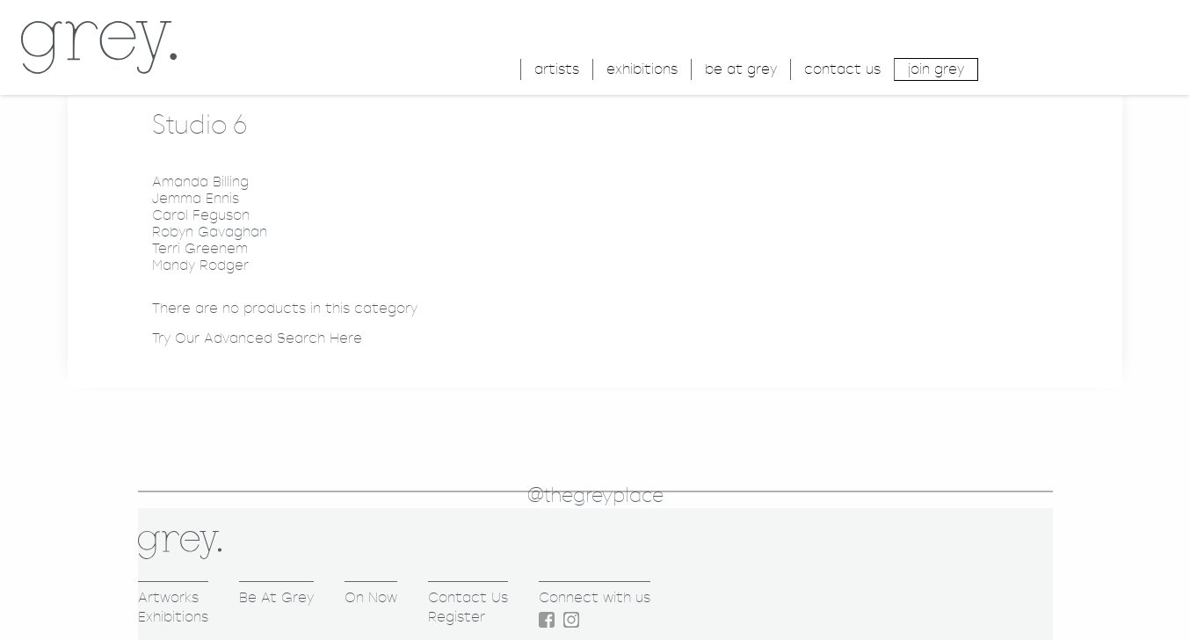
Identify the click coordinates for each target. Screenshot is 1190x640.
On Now (371, 597)
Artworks (168, 597)
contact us (842, 69)
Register (456, 616)
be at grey (741, 69)
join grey (936, 69)
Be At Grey (276, 597)
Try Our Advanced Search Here (257, 338)
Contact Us (468, 597)
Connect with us (594, 597)
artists (556, 69)
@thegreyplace (595, 495)
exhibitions (642, 69)
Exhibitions (173, 616)
